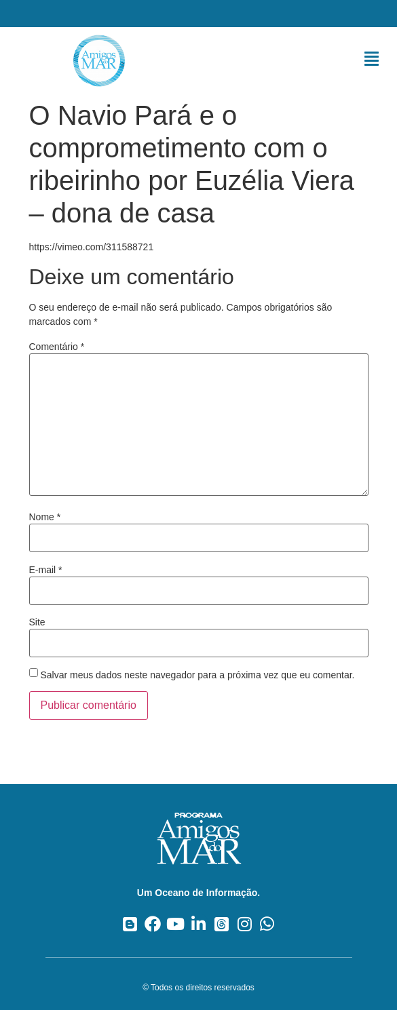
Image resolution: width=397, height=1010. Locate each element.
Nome (45, 517)
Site (37, 622)
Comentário (57, 346)
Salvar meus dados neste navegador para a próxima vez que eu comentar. (197, 675)
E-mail (45, 570)
